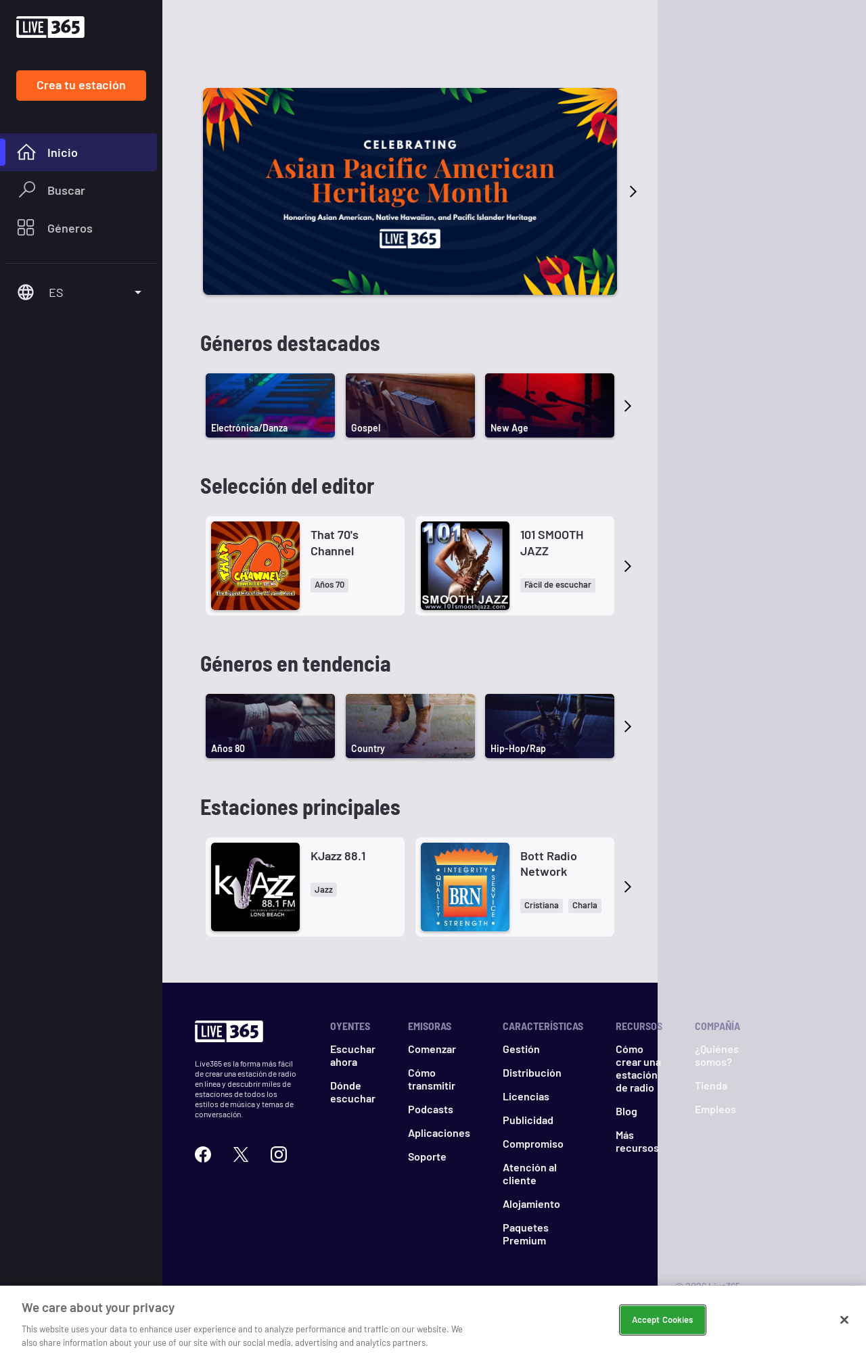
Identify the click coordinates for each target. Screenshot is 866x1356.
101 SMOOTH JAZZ (551, 542)
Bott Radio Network (548, 863)
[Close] (844, 1335)
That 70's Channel (335, 542)
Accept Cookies (662, 1335)
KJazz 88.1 (338, 855)
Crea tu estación (81, 84)
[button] (329, 585)
